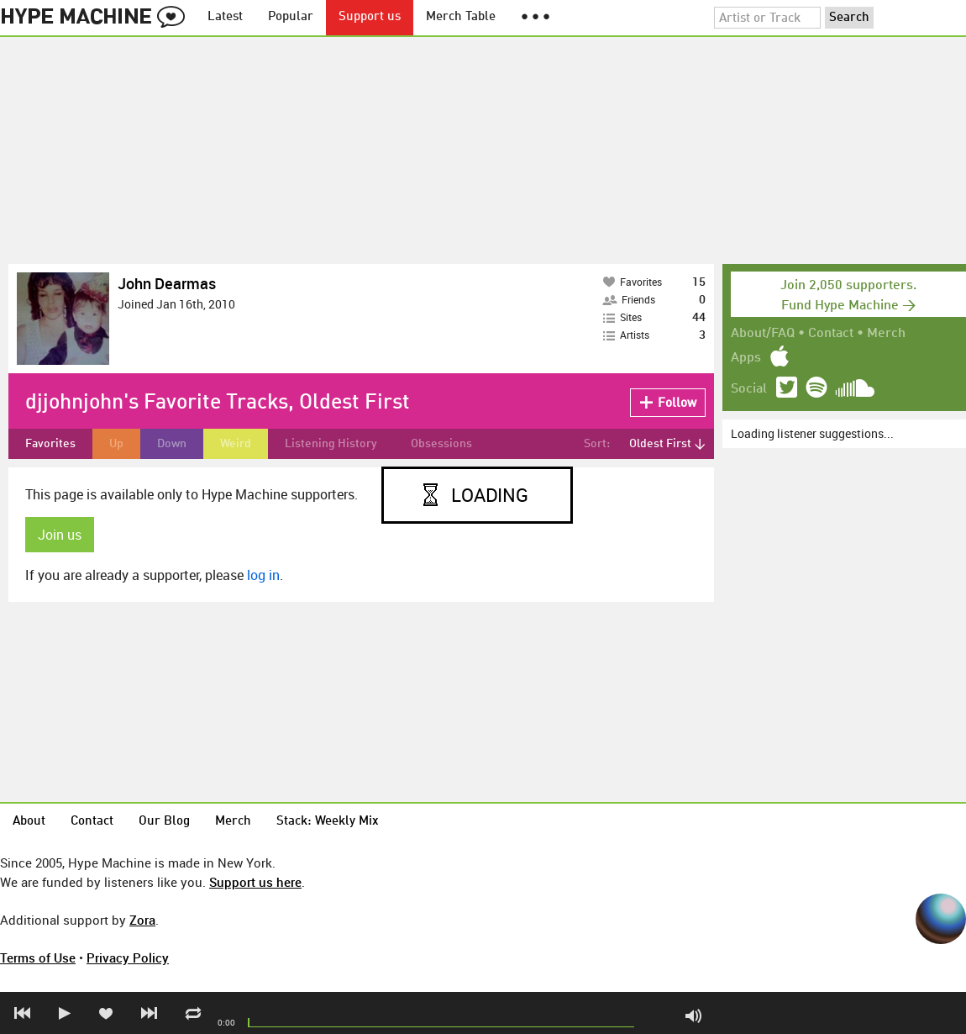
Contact (830, 333)
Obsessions (441, 444)
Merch (886, 333)
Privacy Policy (128, 957)
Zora (142, 919)
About (29, 821)
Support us (370, 17)
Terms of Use (38, 957)
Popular (290, 17)
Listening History (331, 444)
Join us (59, 534)
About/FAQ (763, 333)
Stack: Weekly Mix (327, 821)
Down (171, 444)
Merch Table (461, 17)
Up (116, 444)
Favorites (50, 444)
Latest (225, 17)
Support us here (255, 881)
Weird (235, 444)
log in (263, 575)
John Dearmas (167, 283)
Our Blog (164, 821)
